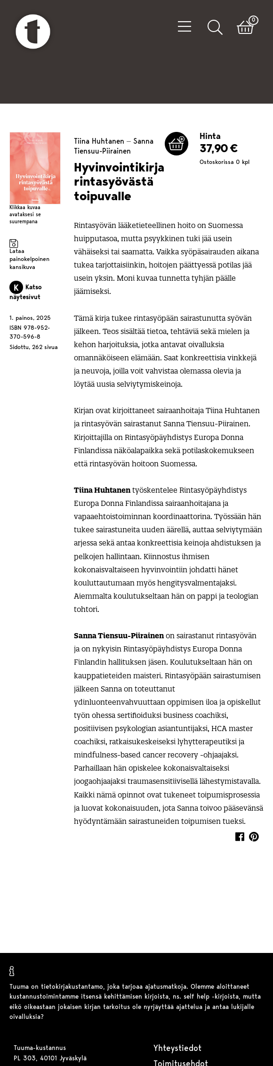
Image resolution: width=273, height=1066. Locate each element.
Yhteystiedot (177, 1049)
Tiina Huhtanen (99, 136)
